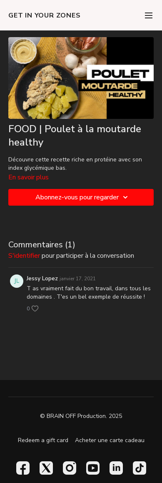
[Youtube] (93, 468)
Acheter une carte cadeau (110, 440)
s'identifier (24, 255)
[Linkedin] (116, 468)
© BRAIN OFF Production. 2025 (81, 416)
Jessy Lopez (42, 278)
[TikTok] (139, 468)
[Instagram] (69, 468)
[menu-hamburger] (149, 15)
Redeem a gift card (43, 440)
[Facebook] (23, 468)
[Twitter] (46, 468)
